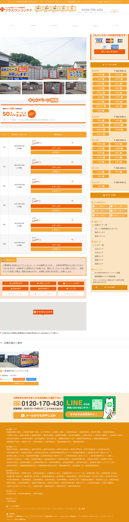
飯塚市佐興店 (48, 404)
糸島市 (118, 106)
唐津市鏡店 (61, 445)
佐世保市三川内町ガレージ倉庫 (18, 428)
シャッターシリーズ (14, 478)
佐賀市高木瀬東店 (87, 449)
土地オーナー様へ (54, 17)
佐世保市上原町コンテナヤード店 (102, 431)
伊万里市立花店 (84, 445)
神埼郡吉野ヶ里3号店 (14, 445)
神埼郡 (101, 153)
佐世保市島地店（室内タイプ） (52, 425)
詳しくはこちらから (109, 51)
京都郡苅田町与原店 (14, 401)
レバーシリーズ (28, 478)
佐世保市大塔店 (106, 428)
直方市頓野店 (40, 407)
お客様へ (95, 17)
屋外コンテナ (100, 232)
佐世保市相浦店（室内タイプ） (77, 425)
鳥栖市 (118, 162)
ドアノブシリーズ (43, 478)
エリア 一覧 (99, 245)
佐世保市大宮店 (12, 431)
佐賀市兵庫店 (11, 452)
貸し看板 (82, 478)
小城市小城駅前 (107, 452)
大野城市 (119, 75)
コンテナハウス (105, 485)
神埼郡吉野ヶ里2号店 (109, 442)
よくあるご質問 (93, 498)
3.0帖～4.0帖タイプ (120, 211)
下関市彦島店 (11, 470)
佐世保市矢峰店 (36, 428)
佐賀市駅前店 (26, 449)
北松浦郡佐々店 (77, 434)
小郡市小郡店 (87, 404)
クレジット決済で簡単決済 (16, 488)
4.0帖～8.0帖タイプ (102, 215)
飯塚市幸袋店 (25, 404)
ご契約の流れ (33, 17)
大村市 (101, 125)
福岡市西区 (101, 106)
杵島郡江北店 (26, 442)
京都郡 (101, 75)
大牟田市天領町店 (13, 407)
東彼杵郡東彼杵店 (92, 434)
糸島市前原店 (38, 411)
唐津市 (118, 153)
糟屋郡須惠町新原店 (101, 407)
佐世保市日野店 (63, 428)
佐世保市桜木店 (50, 428)
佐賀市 (118, 157)
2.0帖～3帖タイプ (101, 211)
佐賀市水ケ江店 (101, 449)
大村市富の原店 (26, 421)
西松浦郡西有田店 (13, 442)
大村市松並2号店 (13, 421)
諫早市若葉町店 (89, 418)
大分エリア (99, 252)
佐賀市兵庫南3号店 (39, 452)
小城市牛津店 (37, 455)
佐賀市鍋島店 (38, 449)
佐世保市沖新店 (12, 434)
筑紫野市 (101, 93)
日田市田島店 (38, 463)
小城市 (101, 162)
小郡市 (101, 97)
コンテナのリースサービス (88, 485)
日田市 (101, 176)
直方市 (101, 102)
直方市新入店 (51, 407)
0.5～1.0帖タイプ (101, 206)
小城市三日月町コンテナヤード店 (18, 455)
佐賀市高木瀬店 (93, 452)
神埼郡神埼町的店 (48, 445)
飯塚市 (118, 88)
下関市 (101, 186)
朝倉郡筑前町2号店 (64, 411)
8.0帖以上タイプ (119, 215)
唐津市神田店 (71, 445)
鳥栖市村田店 (49, 455)
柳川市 (118, 84)
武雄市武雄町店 (39, 442)
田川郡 (118, 93)
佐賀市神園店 (62, 449)
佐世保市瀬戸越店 (32, 425)
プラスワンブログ (36, 485)
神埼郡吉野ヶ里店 (93, 442)
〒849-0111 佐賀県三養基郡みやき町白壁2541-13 (30, 312)
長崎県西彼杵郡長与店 (28, 434)
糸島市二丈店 (26, 411)
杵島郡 (118, 144)
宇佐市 (118, 172)
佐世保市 (118, 125)
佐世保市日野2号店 (78, 428)
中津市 (101, 172)
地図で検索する (121, 71)
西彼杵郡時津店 (64, 434)
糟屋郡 (118, 102)
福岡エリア (99, 256)
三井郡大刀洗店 (12, 404)
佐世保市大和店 (93, 428)
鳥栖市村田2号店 (74, 455)
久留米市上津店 (58, 401)
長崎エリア (99, 260)
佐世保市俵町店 (54, 431)
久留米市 (119, 79)
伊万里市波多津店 (13, 449)
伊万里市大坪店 (111, 445)
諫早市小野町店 (76, 418)
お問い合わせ (81, 498)
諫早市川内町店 (62, 418)
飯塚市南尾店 (36, 404)
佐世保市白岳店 (81, 431)
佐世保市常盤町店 (79, 421)
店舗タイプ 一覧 (101, 225)
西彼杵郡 (101, 129)
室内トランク (100, 236)
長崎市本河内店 (12, 418)
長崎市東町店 (25, 418)
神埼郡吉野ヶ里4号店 (31, 445)
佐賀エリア (99, 264)
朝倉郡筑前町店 (78, 411)
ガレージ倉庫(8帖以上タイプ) (106, 229)
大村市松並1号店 (104, 418)
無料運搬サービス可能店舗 (105, 276)
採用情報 (116, 17)
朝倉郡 (101, 111)
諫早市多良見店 (49, 418)
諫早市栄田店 (36, 418)
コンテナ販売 (75, 17)
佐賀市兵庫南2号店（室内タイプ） (73, 452)
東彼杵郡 (101, 134)
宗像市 (101, 84)
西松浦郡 (101, 144)
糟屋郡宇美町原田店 (84, 407)
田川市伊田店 (45, 401)
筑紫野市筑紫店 (61, 404)
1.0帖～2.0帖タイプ (120, 206)
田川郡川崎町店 (74, 404)
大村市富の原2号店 (41, 421)
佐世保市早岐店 (25, 431)
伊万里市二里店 (97, 445)
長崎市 (101, 120)
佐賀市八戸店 (74, 449)
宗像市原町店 (84, 401)
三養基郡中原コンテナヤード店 (15, 350)
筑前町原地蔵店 (108, 401)
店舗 (12, 17)
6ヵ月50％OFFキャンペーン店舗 (107, 273)
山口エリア (99, 249)
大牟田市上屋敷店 (100, 404)
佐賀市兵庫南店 (53, 452)
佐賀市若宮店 (50, 449)
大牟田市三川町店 (115, 404)
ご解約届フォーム (21, 485)
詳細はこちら (19, 363)
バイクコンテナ (57, 478)
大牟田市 (119, 97)
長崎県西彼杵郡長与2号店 (47, 434)
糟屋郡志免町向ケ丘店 (67, 407)
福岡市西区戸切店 (13, 411)
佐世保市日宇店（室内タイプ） (99, 421)
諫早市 (118, 120)
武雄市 (101, 148)
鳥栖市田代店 (61, 455)
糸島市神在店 (50, 411)
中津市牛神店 (11, 463)
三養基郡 (119, 148)
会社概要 (10, 485)
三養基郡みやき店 (53, 442)
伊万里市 (101, 157)
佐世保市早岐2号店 (40, 431)
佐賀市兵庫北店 (24, 452)
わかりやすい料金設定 (68, 485)
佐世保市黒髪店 (68, 431)
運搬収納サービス (51, 485)
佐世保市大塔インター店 (15, 425)
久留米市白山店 (71, 401)
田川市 (101, 79)
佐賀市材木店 (114, 449)
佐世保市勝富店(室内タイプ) (60, 421)
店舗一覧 (35, 498)
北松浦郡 (119, 129)
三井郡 (101, 88)
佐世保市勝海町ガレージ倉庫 (101, 425)
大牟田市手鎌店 (27, 407)
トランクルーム (70, 478)
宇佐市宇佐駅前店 (24, 463)
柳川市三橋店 (96, 401)
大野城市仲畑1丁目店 (30, 401)
